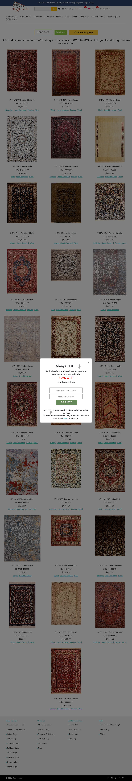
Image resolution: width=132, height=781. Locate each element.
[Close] (66, 362)
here (66, 418)
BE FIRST (66, 402)
